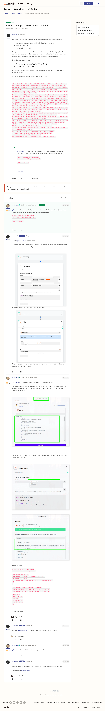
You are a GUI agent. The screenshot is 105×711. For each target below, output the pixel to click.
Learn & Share (20, 9)
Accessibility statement (58, 695)
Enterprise (75, 702)
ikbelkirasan (15, 205)
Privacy (99, 707)
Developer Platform (52, 702)
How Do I (20, 13)
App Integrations (96, 702)
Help (42, 702)
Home (6, 13)
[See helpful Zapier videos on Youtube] (24, 702)
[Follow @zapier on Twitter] (21, 702)
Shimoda (14, 34)
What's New (33, 9)
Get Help (8, 9)
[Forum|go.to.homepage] (18, 3)
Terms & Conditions (45, 695)
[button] (88, 3)
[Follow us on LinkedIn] (14, 702)
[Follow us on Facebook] (10, 702)
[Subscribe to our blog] (17, 702)
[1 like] (17, 636)
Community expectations (86, 33)
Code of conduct (83, 27)
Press (63, 702)
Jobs (68, 702)
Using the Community (85, 30)
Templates (85, 702)
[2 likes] (18, 617)
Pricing (36, 702)
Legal (93, 707)
